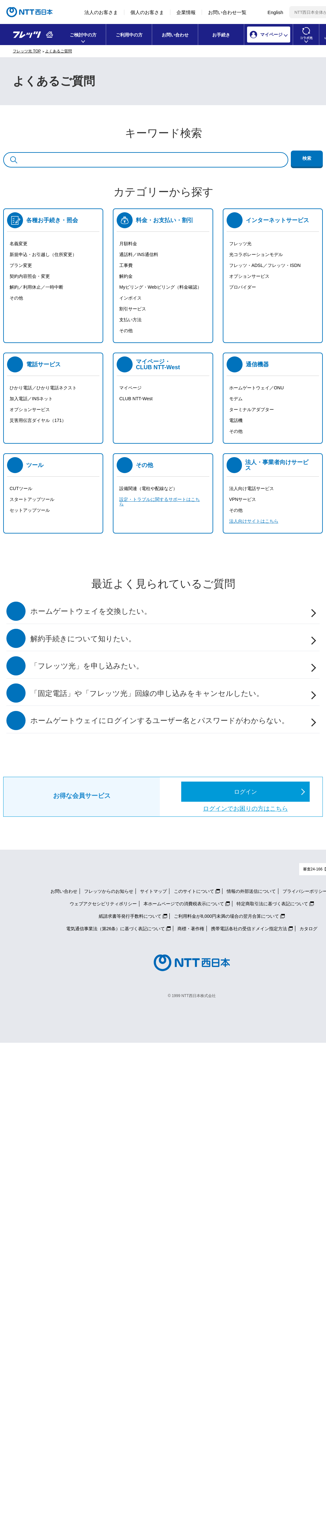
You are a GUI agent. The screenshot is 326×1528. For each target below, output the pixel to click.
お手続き (221, 34)
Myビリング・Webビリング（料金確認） (160, 287)
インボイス (130, 297)
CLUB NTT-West (135, 398)
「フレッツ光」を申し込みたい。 (87, 666)
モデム (236, 398)
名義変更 (18, 243)
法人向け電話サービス (251, 488)
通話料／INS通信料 (138, 254)
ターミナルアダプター (251, 409)
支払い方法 (130, 319)
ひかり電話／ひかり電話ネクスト (43, 387)
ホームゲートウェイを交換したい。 (90, 611)
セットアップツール (30, 510)
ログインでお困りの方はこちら (245, 808)
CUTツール (21, 488)
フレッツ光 (240, 243)
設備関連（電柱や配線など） (148, 488)
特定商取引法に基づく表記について (272, 903)
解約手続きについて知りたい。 (83, 639)
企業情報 (186, 12)
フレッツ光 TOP (27, 51)
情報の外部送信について (251, 891)
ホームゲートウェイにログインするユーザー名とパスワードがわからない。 (159, 721)
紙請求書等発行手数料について (130, 916)
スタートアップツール (32, 499)
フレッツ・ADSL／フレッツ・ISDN (265, 265)
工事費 (126, 265)
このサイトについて (194, 891)
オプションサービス (249, 276)
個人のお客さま (147, 12)
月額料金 (128, 243)
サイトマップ (153, 891)
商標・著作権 (190, 928)
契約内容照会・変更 (30, 276)
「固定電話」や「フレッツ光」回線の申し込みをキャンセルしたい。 (147, 694)
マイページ (130, 387)
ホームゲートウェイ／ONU (256, 387)
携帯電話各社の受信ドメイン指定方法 (249, 928)
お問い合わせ (175, 34)
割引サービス (132, 308)
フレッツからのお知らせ (108, 891)
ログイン (245, 792)
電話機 (236, 420)
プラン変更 (21, 265)
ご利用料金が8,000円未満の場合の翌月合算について (226, 916)
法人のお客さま (101, 12)
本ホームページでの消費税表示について (184, 903)
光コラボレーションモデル (256, 254)
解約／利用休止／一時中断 (36, 287)
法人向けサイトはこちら (253, 521)
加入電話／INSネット (31, 398)
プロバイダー (242, 287)
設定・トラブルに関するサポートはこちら (159, 501)
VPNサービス (242, 499)
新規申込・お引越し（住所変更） (43, 254)
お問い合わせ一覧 (227, 12)
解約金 (126, 276)
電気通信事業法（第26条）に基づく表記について (115, 928)
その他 (16, 297)
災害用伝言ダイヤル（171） (38, 420)
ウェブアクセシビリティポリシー (103, 903)
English (275, 12)
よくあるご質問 (58, 51)
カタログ (308, 928)
